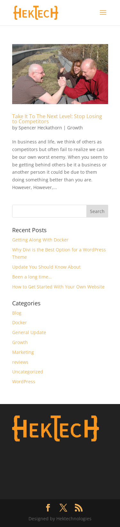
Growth (75, 128)
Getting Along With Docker (40, 240)
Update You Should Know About (46, 267)
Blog (16, 313)
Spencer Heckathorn (40, 128)
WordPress (23, 381)
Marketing (23, 352)
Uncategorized (27, 372)
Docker (19, 322)
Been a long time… (32, 277)
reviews (20, 362)
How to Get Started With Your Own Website (58, 287)
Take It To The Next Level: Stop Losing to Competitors (57, 119)
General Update (29, 332)
